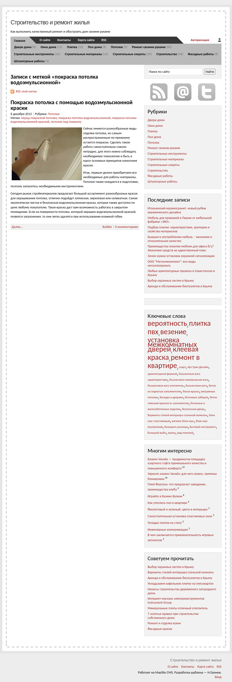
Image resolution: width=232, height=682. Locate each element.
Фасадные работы (203, 54)
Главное (19, 41)
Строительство (170, 54)
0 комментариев (126, 227)
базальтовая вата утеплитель (166, 385)
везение (173, 331)
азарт (182, 367)
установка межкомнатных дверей (172, 344)
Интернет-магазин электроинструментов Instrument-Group (176, 601)
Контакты (64, 40)
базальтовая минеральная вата (188, 379)
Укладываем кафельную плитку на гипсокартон (180, 584)
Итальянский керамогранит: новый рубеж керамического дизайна (177, 210)
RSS (103, 40)
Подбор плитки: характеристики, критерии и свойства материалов (179, 229)
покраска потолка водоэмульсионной (84, 118)
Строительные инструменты (37, 54)
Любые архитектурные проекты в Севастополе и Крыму (181, 273)
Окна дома (51, 47)
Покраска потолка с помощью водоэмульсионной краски (72, 105)
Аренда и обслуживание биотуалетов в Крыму (180, 286)
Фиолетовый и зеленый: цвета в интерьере (178, 509)
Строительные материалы (86, 54)
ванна (172, 432)
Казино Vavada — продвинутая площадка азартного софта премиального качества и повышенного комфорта (177, 463)
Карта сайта (86, 40)
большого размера (176, 427)
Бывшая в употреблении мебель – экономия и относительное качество (180, 239)
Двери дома (25, 47)
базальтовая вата (196, 385)
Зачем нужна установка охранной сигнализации (181, 256)
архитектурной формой (162, 373)
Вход (218, 677)
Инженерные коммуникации (168, 530)
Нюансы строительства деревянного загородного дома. (182, 591)
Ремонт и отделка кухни (164, 623)
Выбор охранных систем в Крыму (171, 281)
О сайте (45, 40)
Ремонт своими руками (152, 47)
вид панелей (185, 432)
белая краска (191, 391)
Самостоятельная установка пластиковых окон (180, 516)
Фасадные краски (160, 629)
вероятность (167, 323)
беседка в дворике (171, 397)
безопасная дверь (193, 409)
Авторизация (200, 40)
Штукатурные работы (31, 61)
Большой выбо (157, 432)
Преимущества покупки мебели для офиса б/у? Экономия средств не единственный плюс (181, 248)
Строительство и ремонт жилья (50, 22)
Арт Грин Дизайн (197, 367)
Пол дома (97, 47)
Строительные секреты (132, 54)
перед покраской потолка (39, 118)
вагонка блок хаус (183, 421)
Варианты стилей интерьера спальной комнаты (177, 415)
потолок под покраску (66, 122)
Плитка (75, 47)
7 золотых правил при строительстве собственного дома (173, 616)
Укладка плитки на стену (165, 523)
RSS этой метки (26, 91)
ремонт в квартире (174, 361)
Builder (107, 227)
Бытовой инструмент (203, 427)
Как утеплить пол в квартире (167, 503)
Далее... (17, 227)
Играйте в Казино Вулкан (165, 496)
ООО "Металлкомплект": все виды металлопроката (172, 264)
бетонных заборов (196, 397)
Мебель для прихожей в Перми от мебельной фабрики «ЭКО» (180, 220)
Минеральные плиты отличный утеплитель (178, 608)
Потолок (119, 47)
